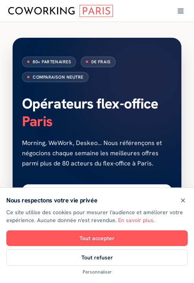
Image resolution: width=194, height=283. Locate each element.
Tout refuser (97, 257)
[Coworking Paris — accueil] (60, 11)
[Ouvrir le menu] (181, 11)
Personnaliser (97, 272)
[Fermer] (183, 200)
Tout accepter (97, 238)
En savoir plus (135, 220)
